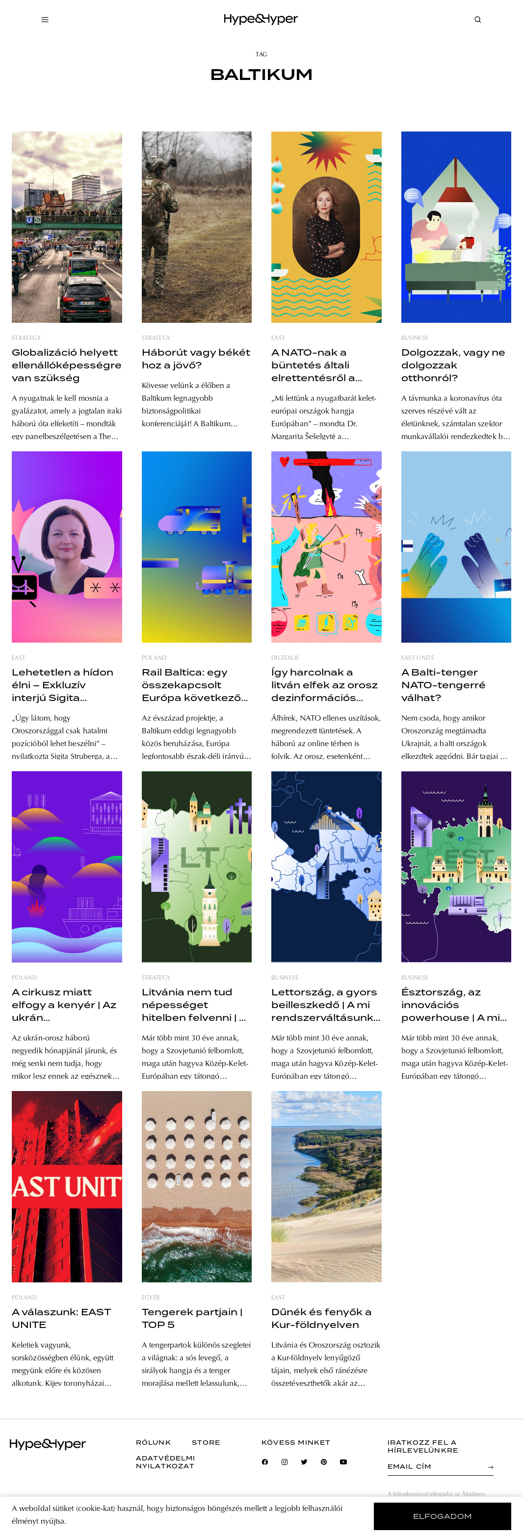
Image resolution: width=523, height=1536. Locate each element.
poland (154, 658)
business (414, 338)
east (278, 338)
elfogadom (442, 1516)
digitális (285, 658)
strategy (26, 338)
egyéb (151, 1298)
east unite (418, 658)
